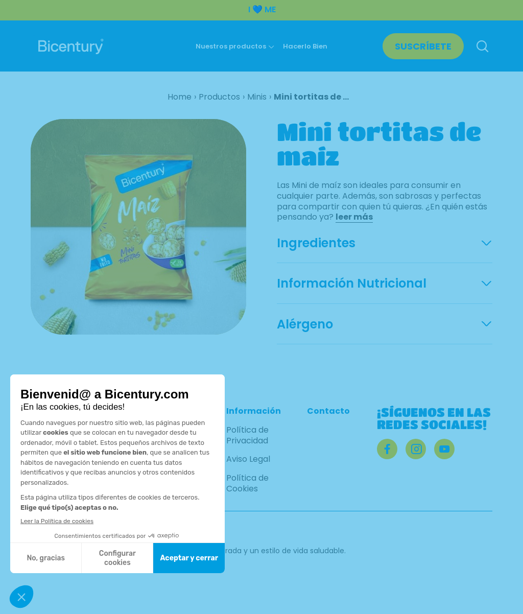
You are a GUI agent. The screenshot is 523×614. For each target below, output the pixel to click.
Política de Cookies (247, 483)
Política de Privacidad (247, 435)
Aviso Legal (248, 459)
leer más (354, 217)
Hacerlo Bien (305, 46)
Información (253, 411)
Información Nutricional (351, 283)
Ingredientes (316, 243)
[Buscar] (482, 47)
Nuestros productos (231, 46)
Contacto (328, 411)
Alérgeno (305, 324)
